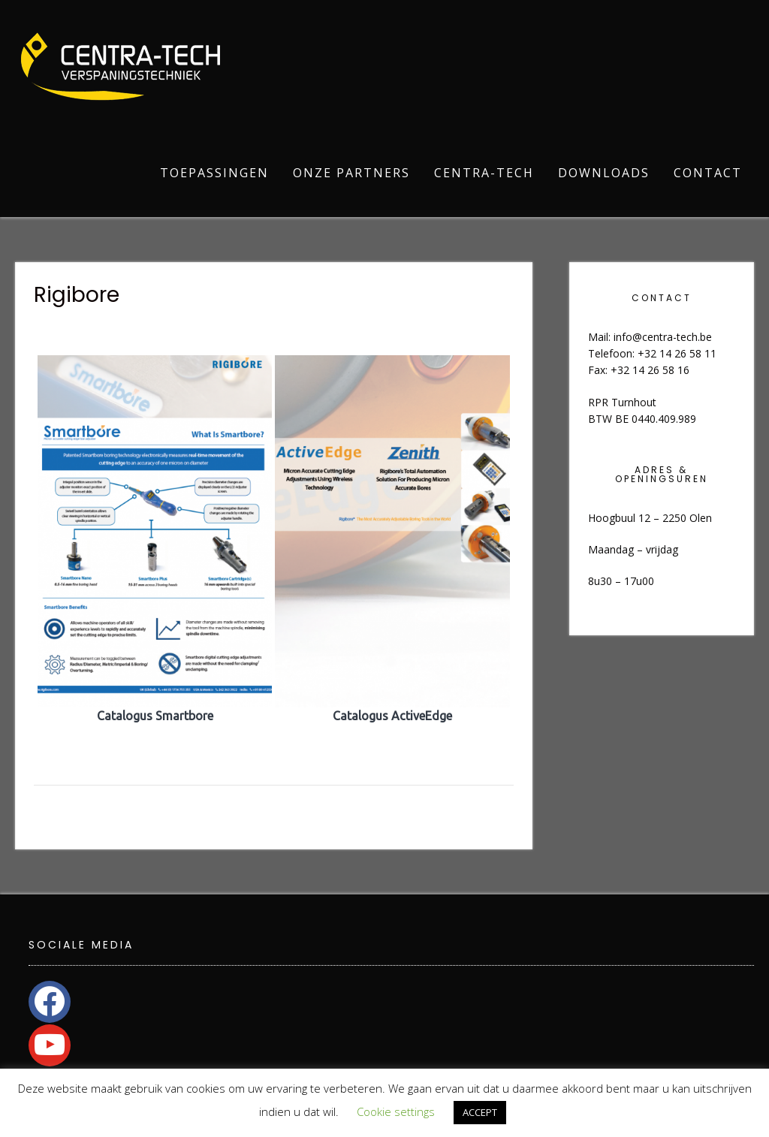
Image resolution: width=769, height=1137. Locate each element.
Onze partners (351, 172)
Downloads (604, 172)
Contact (708, 172)
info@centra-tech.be (663, 337)
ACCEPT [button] (480, 1112)
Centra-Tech (484, 172)
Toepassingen (214, 172)
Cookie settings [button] (396, 1111)
